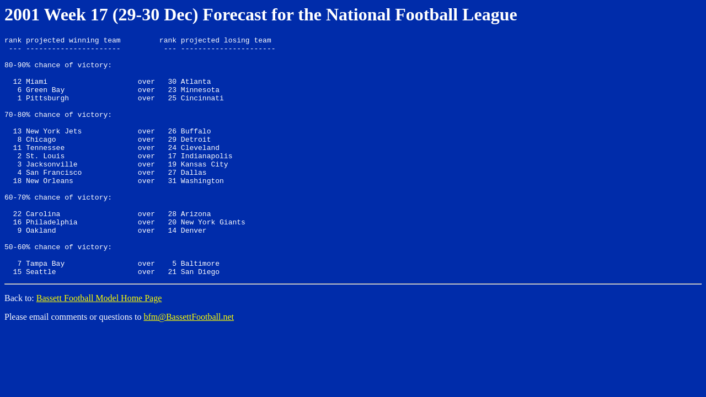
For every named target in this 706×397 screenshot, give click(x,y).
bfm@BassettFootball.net (188, 364)
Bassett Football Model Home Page (99, 346)
